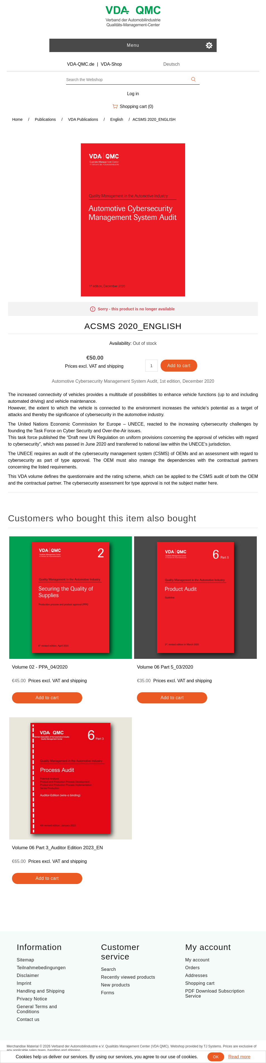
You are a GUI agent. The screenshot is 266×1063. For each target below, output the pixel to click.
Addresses (196, 975)
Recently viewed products (128, 977)
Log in (133, 93)
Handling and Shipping (41, 991)
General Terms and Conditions (37, 1009)
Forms (107, 992)
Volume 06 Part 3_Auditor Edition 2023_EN (57, 847)
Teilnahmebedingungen (41, 967)
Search (108, 969)
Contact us (28, 1019)
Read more (239, 1056)
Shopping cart (199, 983)
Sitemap (25, 960)
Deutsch (171, 64)
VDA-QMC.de (81, 64)
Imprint (24, 983)
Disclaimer (28, 975)
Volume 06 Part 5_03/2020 (165, 667)
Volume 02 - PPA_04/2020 (39, 667)
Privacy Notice (32, 998)
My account (197, 960)
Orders (192, 967)
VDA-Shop (111, 64)
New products (115, 985)
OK (216, 1057)
